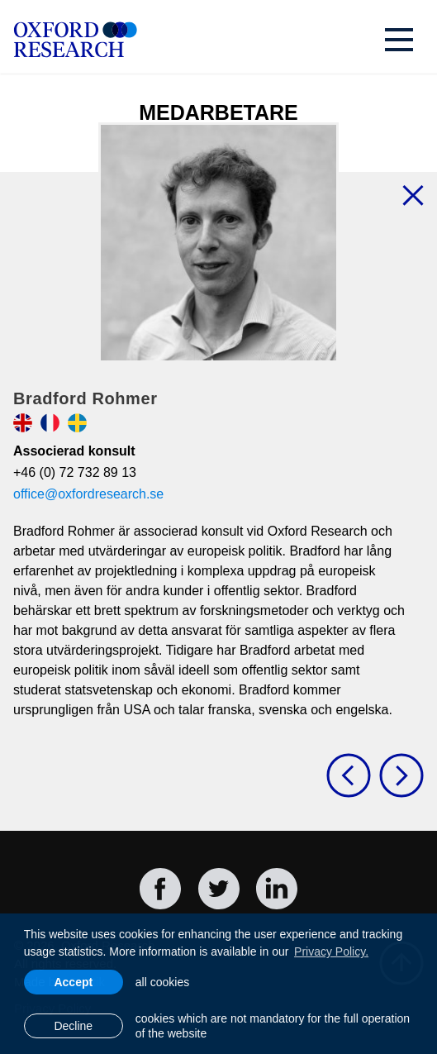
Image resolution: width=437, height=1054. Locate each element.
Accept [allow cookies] (73, 982)
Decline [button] (73, 1026)
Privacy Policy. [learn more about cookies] (331, 951)
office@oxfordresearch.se (88, 494)
